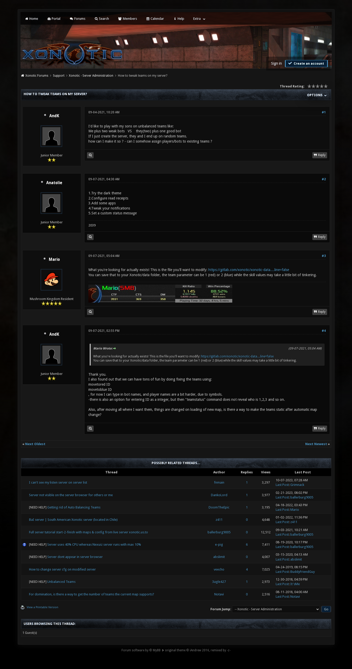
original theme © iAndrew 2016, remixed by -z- (197, 650)
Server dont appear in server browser (75, 557)
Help (178, 19)
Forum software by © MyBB (141, 650)
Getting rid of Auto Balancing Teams (73, 507)
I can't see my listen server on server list (58, 482)
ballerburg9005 (301, 497)
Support (58, 75)
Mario (54, 259)
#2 (324, 179)
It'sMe (295, 584)
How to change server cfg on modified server (62, 569)
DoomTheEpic (219, 507)
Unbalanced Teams (61, 582)
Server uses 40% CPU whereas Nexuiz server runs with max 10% (94, 544)
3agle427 (219, 582)
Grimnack (297, 485)
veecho (219, 569)
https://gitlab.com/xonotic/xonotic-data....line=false (248, 270)
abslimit (219, 557)
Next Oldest (35, 444)
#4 (324, 331)
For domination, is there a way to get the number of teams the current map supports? (91, 594)
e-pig (219, 544)
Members (127, 19)
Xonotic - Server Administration (91, 75)
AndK (54, 116)
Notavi (219, 594)
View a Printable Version (42, 607)
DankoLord (219, 495)
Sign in (276, 63)
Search (101, 19)
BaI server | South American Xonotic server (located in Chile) (73, 520)
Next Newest (316, 444)
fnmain (219, 482)
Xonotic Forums (36, 75)
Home (31, 19)
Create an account (306, 63)
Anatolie (54, 183)
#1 (324, 112)
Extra (197, 19)
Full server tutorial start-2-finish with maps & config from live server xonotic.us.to (88, 532)
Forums (77, 19)
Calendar (155, 19)
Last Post (282, 485)
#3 (324, 256)
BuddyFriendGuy (302, 572)
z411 (219, 520)
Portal (53, 19)
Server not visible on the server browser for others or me (71, 495)
